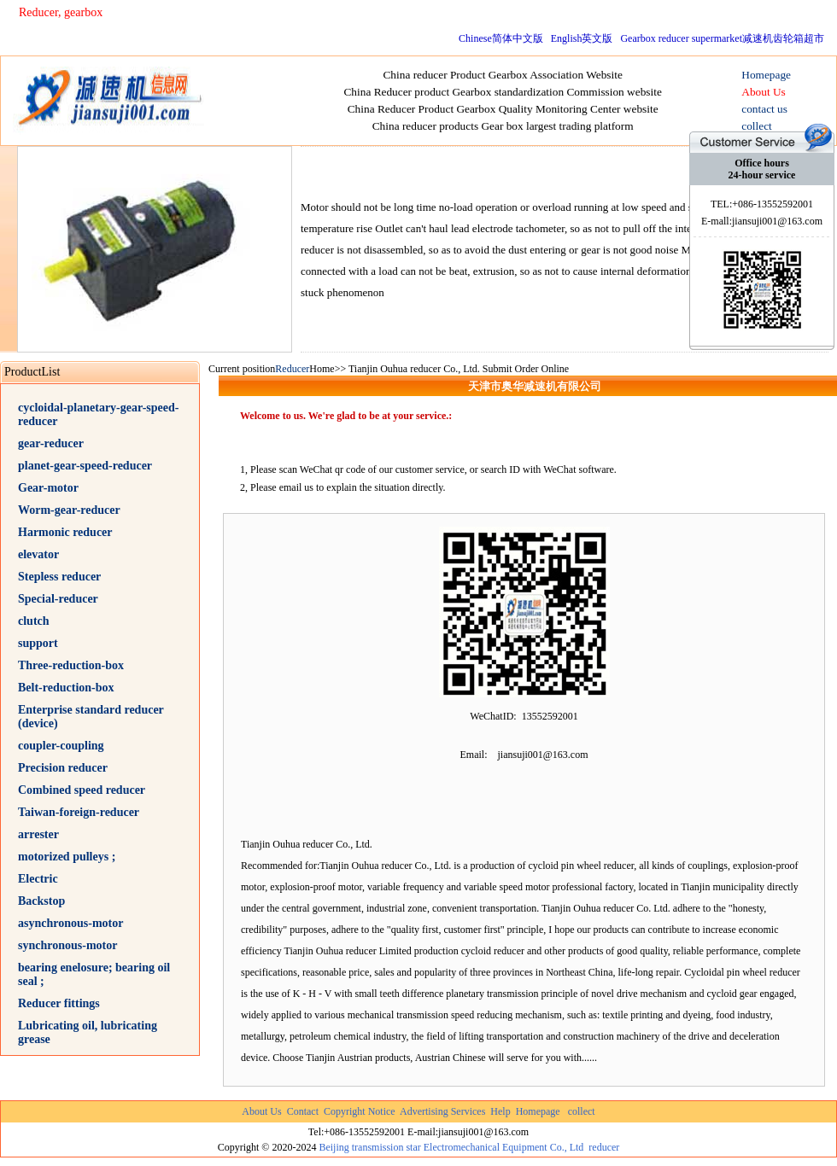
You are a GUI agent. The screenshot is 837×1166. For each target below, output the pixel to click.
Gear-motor (48, 487)
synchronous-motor (67, 945)
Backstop (41, 901)
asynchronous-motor (70, 923)
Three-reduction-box (71, 665)
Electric (38, 878)
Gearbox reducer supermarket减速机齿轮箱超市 (722, 38)
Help (500, 1111)
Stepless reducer (59, 576)
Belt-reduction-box (66, 687)
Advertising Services (442, 1111)
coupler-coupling (61, 745)
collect (581, 1111)
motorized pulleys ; (66, 856)
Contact (303, 1111)
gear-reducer (51, 443)
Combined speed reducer (81, 790)
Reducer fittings (59, 1003)
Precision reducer (63, 767)
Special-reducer (58, 598)
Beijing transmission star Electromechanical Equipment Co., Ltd (451, 1147)
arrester (38, 834)
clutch (34, 621)
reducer (603, 1147)
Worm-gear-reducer (69, 510)
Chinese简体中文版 (501, 38)
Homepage (538, 1111)
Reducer (292, 369)
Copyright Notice (359, 1111)
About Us (261, 1111)
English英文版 (582, 38)
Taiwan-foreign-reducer (78, 812)
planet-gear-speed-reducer (85, 465)
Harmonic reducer (65, 532)
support (38, 643)
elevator (38, 554)
